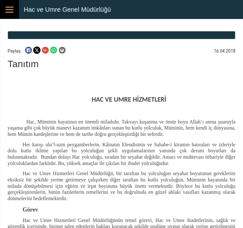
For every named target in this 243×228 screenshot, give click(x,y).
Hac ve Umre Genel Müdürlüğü (67, 9)
